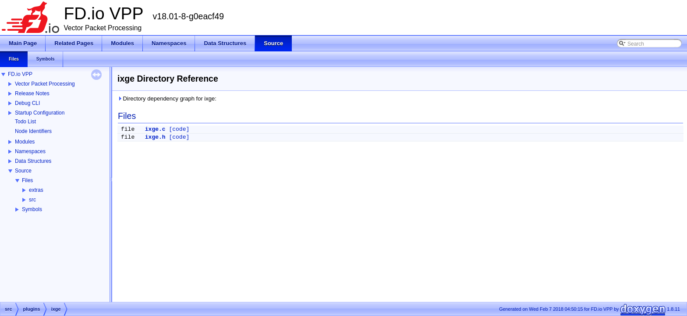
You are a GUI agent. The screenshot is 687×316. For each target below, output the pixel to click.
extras (36, 190)
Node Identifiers (33, 131)
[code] (179, 129)
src (32, 200)
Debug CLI (27, 103)
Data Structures (33, 161)
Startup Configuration (39, 113)
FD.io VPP (20, 74)
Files (27, 180)
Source (23, 171)
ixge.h (155, 137)
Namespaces (30, 151)
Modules (25, 142)
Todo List (25, 121)
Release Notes (32, 93)
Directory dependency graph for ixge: (166, 98)
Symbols (32, 209)
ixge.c (155, 129)
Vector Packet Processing (45, 84)
